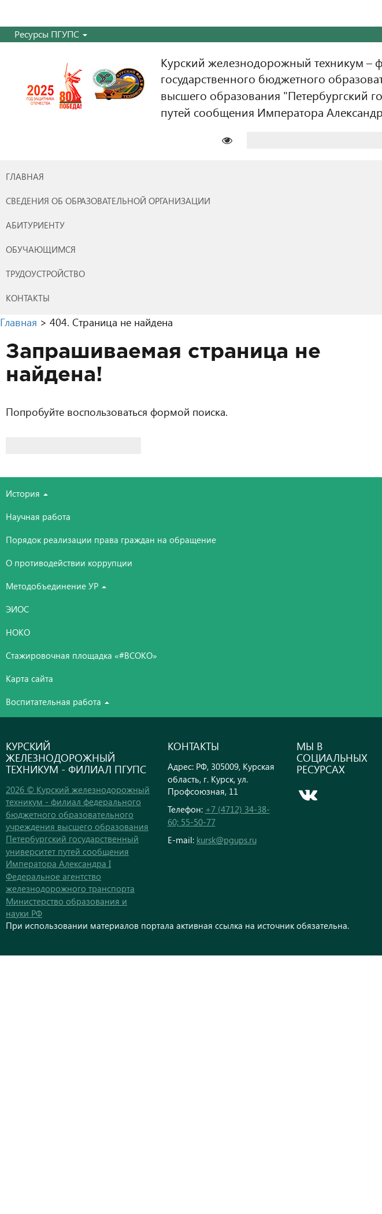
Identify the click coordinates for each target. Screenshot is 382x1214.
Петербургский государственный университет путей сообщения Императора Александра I (72, 851)
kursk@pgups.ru (226, 840)
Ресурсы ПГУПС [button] (50, 34)
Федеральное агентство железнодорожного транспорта (70, 882)
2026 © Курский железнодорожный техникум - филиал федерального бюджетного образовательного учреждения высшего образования (78, 808)
